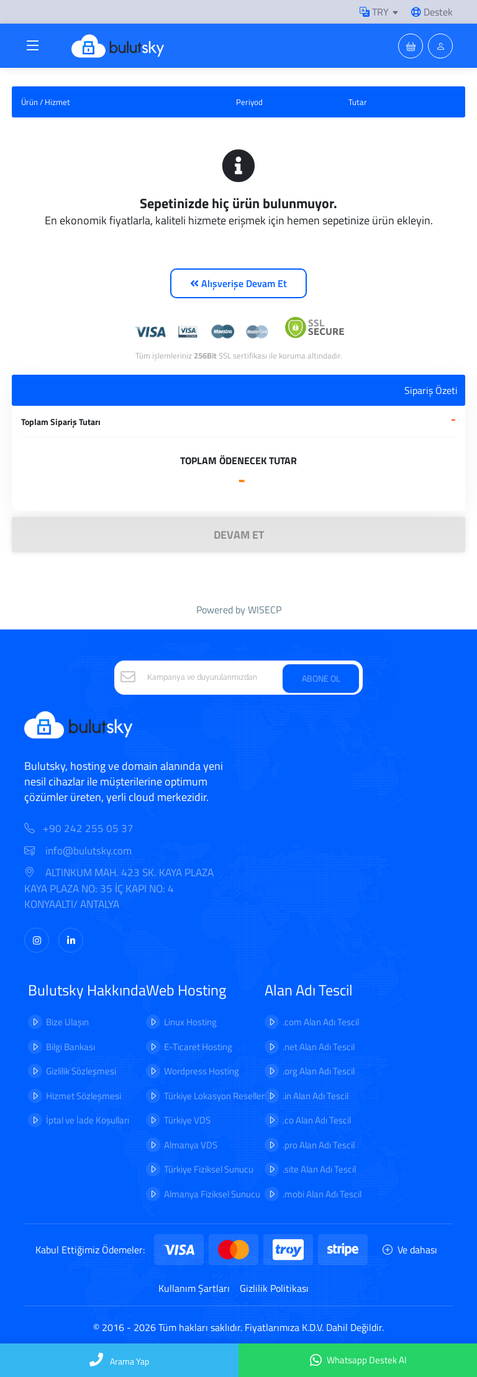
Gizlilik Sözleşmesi (81, 1071)
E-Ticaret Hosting (198, 1047)
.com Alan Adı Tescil (321, 1022)
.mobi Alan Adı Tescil (322, 1194)
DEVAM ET (239, 534)
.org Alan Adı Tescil (319, 1071)
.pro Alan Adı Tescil (319, 1145)
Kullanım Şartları (194, 1288)
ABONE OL (321, 678)
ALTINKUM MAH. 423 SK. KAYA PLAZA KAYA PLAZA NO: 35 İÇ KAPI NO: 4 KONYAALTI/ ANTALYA (119, 888)
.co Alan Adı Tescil (317, 1120)
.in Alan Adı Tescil (315, 1096)
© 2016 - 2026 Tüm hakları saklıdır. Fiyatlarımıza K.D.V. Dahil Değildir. (238, 1327)
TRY (374, 11)
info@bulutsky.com (78, 851)
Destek (432, 11)
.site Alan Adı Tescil (319, 1169)
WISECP (264, 609)
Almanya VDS (190, 1145)
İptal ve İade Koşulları (87, 1120)
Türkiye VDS (187, 1120)
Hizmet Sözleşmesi (83, 1096)
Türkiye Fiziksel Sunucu (208, 1169)
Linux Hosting (190, 1022)
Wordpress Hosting (201, 1071)
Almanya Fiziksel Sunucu (212, 1194)
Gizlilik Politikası (274, 1288)
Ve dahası (410, 1249)
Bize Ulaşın (67, 1022)
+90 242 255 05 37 (88, 828)
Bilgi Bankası (70, 1047)
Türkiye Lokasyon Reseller (214, 1096)
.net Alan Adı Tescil (319, 1047)
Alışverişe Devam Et (238, 283)
